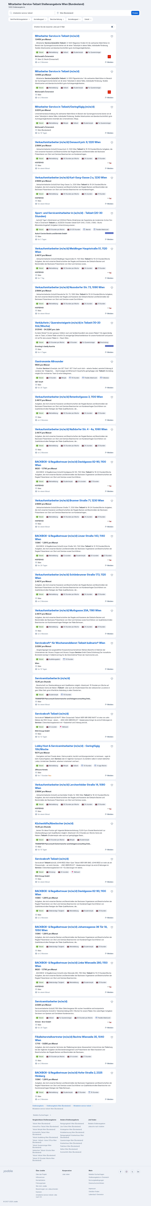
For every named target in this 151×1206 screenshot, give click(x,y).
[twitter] (132, 1172)
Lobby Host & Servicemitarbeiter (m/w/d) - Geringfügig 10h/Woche (67, 747)
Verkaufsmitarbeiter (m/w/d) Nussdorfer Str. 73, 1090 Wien (70, 287)
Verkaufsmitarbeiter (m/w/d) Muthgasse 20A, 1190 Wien (68, 610)
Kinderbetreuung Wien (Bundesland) (72, 1132)
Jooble (15, 1201)
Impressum (92, 1188)
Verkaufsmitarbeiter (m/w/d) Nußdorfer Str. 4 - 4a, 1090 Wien (71, 429)
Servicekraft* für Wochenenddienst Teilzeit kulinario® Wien (70, 642)
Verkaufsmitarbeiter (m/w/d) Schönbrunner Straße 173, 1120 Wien (70, 576)
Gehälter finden (94, 1191)
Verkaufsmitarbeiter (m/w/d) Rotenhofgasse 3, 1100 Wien (69, 396)
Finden (135, 13)
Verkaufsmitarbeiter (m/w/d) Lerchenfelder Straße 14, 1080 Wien (70, 786)
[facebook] (120, 1172)
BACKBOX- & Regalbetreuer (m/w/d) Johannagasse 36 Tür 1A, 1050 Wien (71, 928)
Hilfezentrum (40, 1177)
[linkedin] (138, 1172)
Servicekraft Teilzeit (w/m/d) (52, 713)
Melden (109, 62)
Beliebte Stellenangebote (96, 1123)
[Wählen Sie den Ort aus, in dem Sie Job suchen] (78, 13)
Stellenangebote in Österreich (99, 1177)
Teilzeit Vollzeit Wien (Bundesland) (44, 1155)
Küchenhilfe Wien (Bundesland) (70, 1152)
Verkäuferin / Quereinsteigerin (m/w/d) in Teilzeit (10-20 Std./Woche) (67, 324)
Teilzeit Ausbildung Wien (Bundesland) (45, 1137)
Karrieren (39, 1192)
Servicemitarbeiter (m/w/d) (51, 1001)
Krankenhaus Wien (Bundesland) (71, 1143)
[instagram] (126, 1172)
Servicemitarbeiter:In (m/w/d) (52, 678)
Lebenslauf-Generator (96, 1194)
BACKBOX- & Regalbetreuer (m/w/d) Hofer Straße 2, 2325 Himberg (68, 1074)
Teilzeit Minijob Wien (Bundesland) (44, 1129)
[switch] (112, 27)
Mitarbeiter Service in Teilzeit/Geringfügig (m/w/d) (65, 106)
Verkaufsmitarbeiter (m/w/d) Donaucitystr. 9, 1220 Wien (68, 142)
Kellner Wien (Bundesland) (69, 1149)
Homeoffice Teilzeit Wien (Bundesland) (46, 1126)
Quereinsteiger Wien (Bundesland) (71, 1140)
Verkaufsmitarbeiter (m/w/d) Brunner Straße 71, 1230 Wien (69, 500)
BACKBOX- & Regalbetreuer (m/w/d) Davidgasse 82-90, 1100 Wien (70, 463)
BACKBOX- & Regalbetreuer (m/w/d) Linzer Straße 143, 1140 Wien (70, 537)
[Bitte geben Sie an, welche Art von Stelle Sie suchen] (31, 13)
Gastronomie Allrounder (49, 361)
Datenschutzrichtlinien (96, 1183)
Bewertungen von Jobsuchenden (47, 1189)
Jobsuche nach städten (96, 1126)
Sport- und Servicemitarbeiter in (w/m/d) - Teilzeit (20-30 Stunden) (68, 214)
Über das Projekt (41, 1174)
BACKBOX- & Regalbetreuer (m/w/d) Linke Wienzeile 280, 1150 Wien (71, 964)
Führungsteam (41, 1183)
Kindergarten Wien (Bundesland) (71, 1129)
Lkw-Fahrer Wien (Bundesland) (70, 1126)
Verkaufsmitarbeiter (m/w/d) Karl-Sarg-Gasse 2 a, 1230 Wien (71, 177)
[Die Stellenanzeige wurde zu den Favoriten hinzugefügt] (112, 36)
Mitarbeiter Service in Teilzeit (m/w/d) (57, 35)
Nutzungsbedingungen (96, 1180)
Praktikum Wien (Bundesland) (70, 1146)
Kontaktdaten (40, 1180)
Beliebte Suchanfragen (42, 1115)
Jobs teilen (66, 1174)
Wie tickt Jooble (41, 1186)
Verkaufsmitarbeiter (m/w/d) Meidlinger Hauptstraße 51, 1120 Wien (71, 250)
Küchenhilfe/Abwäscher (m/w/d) (54, 823)
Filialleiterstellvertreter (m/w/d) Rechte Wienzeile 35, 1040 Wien (69, 1038)
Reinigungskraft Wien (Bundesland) (72, 1123)
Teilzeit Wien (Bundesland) (41, 1123)
